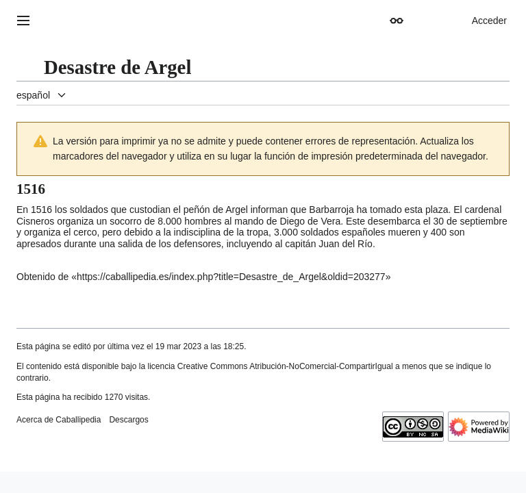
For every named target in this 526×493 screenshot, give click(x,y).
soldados (320, 232)
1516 (41, 209)
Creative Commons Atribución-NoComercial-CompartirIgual (285, 366)
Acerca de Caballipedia (58, 420)
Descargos (128, 420)
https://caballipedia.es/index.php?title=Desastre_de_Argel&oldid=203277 (231, 276)
